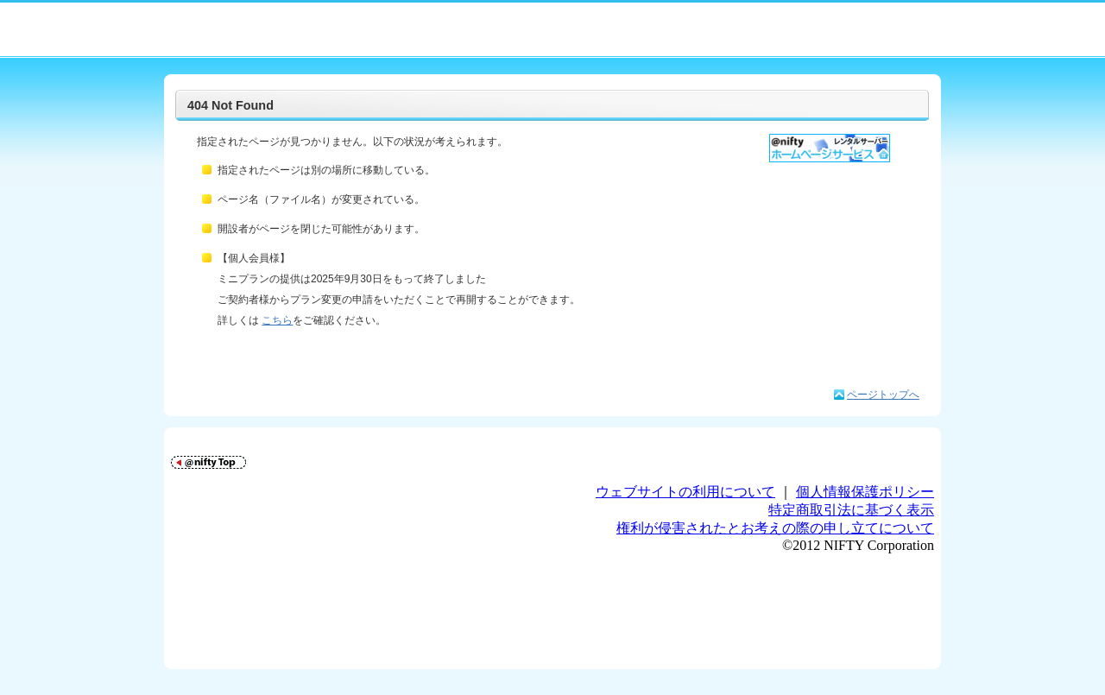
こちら (277, 320)
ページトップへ (883, 395)
